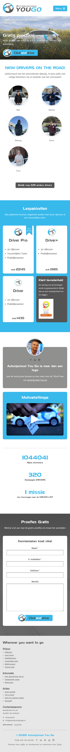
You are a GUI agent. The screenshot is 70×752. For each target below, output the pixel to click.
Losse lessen (9, 655)
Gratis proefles (10, 692)
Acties (6, 688)
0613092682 (8, 717)
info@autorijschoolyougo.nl (14, 720)
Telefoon (35, 570)
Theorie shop (9, 667)
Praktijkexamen (10, 658)
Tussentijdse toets (11, 661)
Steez (59, 744)
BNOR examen (10, 664)
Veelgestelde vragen (12, 679)
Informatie (8, 673)
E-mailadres (35, 559)
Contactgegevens (12, 706)
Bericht (35, 581)
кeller (23, 744)
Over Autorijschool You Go (14, 676)
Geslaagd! (8, 701)
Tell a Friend (9, 695)
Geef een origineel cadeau (14, 698)
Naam (35, 548)
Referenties (9, 682)
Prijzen (6, 648)
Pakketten (8, 652)
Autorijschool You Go (37, 380)
